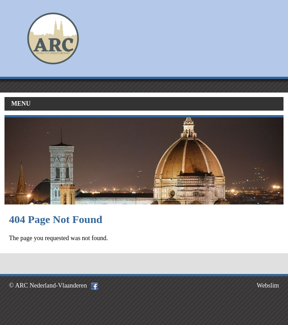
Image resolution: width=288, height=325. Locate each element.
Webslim (268, 285)
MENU (21, 103)
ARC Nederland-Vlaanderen (51, 285)
